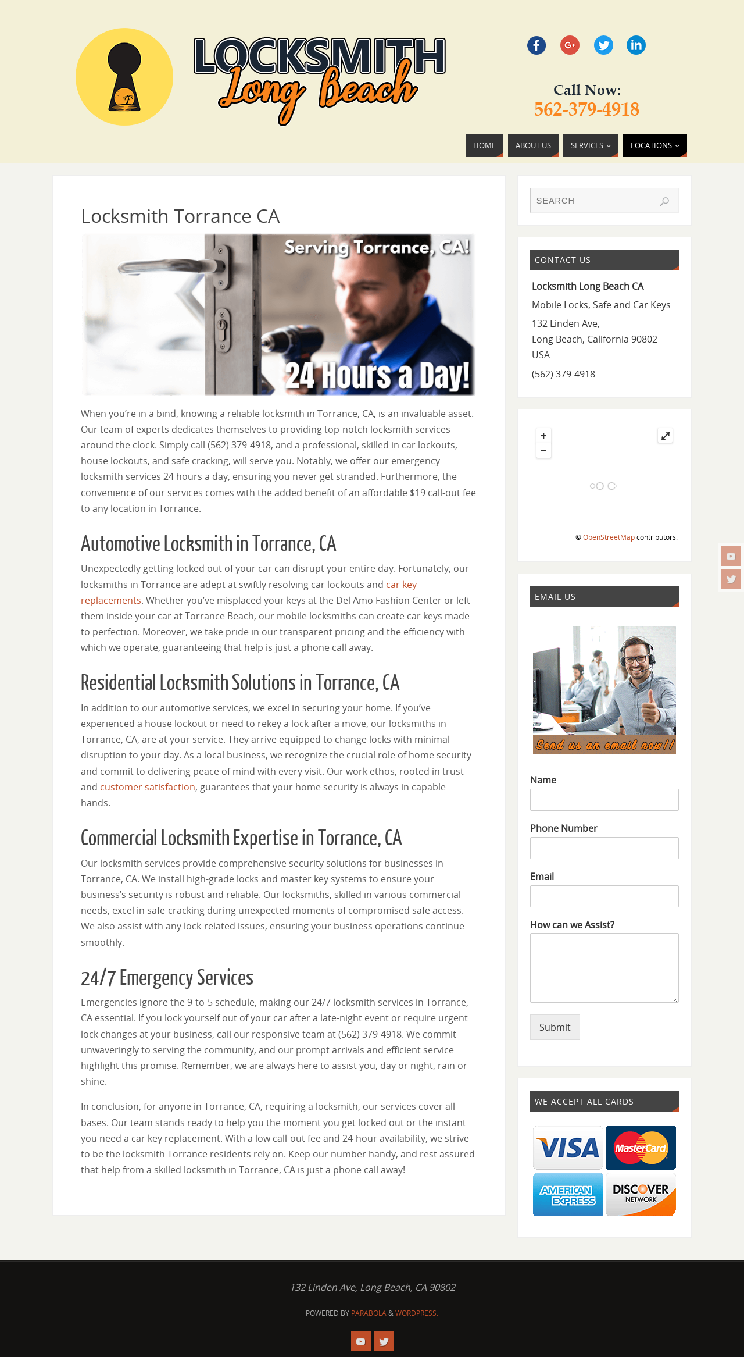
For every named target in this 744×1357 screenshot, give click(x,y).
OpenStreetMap (609, 537)
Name (543, 780)
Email (542, 877)
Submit (555, 1027)
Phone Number (564, 828)
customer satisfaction (147, 787)
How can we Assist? (572, 925)
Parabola (369, 1313)
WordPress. (416, 1313)
